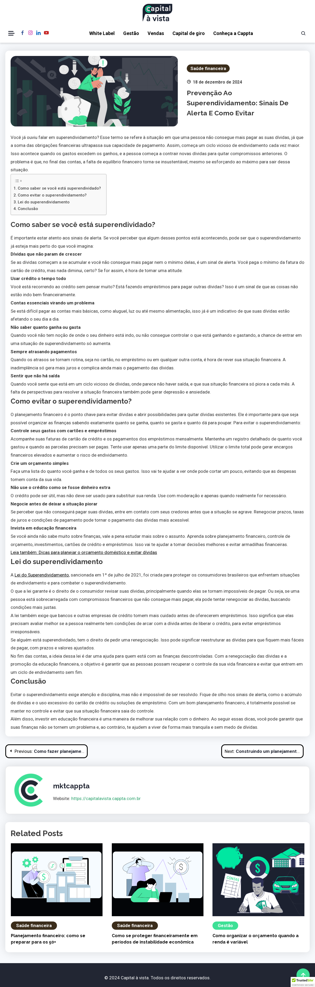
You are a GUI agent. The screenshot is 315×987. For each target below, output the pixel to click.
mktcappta (71, 786)
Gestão (131, 33)
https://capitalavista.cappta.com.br (106, 798)
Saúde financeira (208, 68)
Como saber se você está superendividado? (59, 188)
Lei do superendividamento (43, 202)
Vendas (156, 33)
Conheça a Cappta (233, 33)
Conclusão (28, 208)
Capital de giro (188, 33)
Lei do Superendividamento (42, 575)
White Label (102, 33)
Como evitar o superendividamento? (52, 195)
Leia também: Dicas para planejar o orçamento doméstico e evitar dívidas (84, 552)
